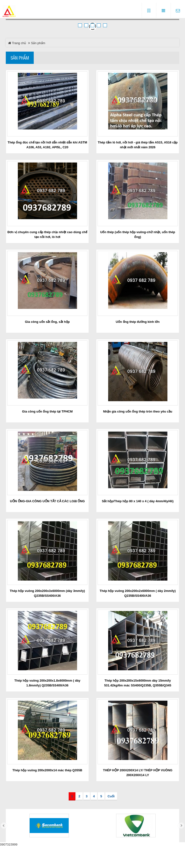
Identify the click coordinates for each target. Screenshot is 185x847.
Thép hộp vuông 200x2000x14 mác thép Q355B (47, 770)
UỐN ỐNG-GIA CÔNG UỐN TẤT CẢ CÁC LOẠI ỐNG (47, 501)
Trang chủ (17, 43)
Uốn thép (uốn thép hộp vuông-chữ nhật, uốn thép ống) (137, 234)
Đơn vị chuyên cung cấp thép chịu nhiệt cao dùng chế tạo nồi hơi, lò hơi (47, 234)
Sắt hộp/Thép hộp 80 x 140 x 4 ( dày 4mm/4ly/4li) (138, 501)
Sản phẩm (20, 58)
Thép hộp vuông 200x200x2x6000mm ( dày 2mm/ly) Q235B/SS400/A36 (138, 593)
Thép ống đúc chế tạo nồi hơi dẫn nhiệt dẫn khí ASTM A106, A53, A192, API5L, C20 (47, 145)
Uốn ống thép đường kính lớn (138, 322)
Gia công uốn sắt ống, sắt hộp (47, 322)
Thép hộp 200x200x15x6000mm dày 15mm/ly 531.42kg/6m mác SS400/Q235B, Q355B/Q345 (137, 683)
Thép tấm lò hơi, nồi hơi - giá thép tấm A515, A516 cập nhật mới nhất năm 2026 (138, 145)
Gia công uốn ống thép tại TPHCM (47, 411)
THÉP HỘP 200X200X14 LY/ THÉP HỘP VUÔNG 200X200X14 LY (137, 772)
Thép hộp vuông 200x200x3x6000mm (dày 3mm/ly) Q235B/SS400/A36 (47, 593)
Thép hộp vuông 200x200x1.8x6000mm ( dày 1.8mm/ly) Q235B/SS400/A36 (47, 683)
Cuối (111, 796)
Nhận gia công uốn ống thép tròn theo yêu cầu (137, 411)
